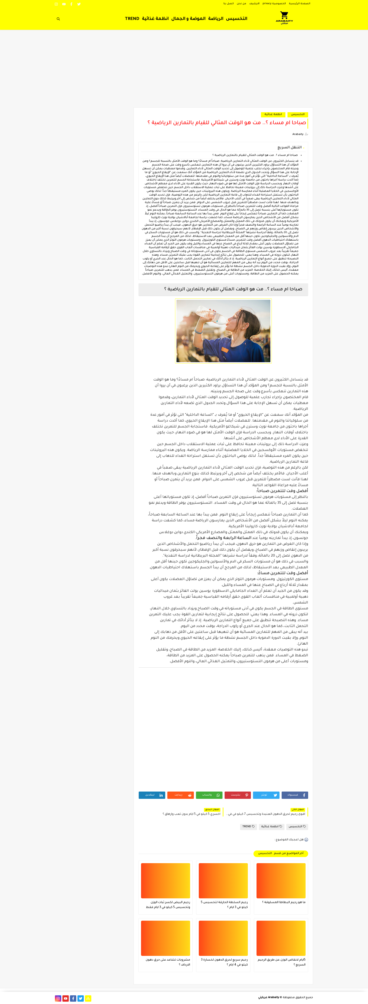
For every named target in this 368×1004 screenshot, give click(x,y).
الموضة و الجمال (188, 19)
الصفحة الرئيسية (299, 3)
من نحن (241, 3)
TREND (132, 19)
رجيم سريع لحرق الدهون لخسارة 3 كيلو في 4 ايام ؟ (224, 962)
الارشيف (254, 3)
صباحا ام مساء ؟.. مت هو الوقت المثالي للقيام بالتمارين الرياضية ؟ (255, 155)
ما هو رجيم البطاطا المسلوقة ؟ (284, 902)
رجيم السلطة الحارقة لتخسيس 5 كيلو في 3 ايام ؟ (224, 905)
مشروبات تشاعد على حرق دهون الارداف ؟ (168, 962)
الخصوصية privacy (274, 3)
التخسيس (236, 19)
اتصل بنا (228, 3)
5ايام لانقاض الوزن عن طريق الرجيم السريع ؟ (282, 962)
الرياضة (215, 19)
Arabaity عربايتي (268, 997)
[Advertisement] (184, 71)
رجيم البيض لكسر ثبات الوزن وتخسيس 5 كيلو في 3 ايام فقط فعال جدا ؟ (168, 905)
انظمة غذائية (155, 19)
